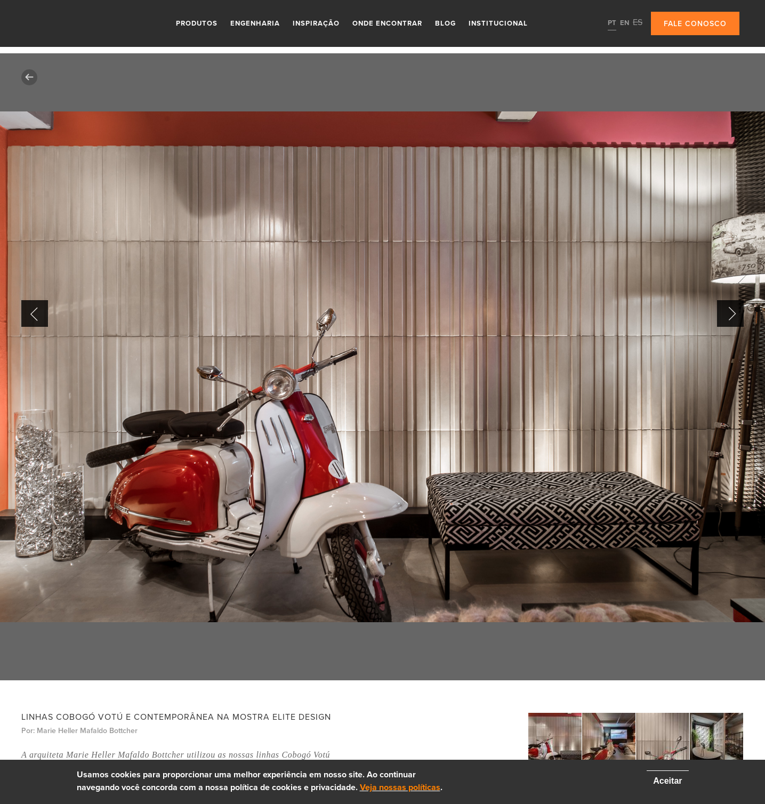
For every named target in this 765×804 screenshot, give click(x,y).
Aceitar (667, 780)
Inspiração (316, 23)
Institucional (498, 23)
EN (624, 23)
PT (612, 23)
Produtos (197, 23)
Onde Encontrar (387, 23)
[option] (382, 366)
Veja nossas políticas (400, 787)
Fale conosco (695, 23)
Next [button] (730, 313)
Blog (445, 23)
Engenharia (255, 23)
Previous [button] (34, 313)
